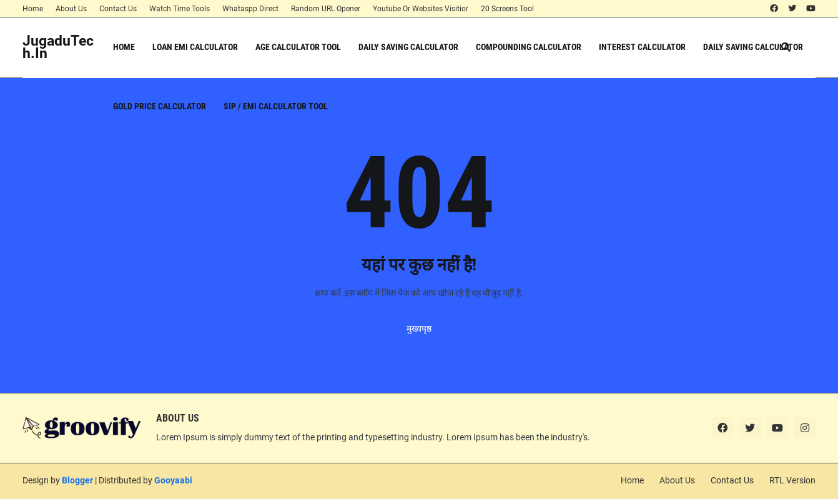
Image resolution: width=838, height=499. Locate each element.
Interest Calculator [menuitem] (642, 47)
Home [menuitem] (124, 47)
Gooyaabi (173, 480)
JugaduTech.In (58, 47)
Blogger (77, 480)
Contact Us (118, 8)
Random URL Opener (325, 8)
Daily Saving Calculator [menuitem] (408, 47)
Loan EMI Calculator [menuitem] (195, 47)
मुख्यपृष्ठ (419, 328)
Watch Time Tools (179, 8)
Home (32, 8)
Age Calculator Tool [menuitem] (298, 47)
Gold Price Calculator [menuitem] (159, 106)
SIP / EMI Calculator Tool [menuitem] (276, 106)
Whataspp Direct (250, 8)
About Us (71, 8)
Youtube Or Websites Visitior (420, 8)
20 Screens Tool (507, 8)
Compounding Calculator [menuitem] (528, 47)
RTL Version (792, 480)
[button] (786, 47)
